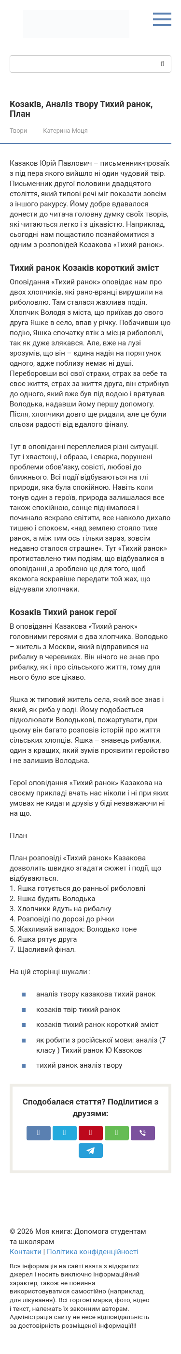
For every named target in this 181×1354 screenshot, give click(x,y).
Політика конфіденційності (93, 1251)
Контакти (26, 1251)
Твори (18, 130)
